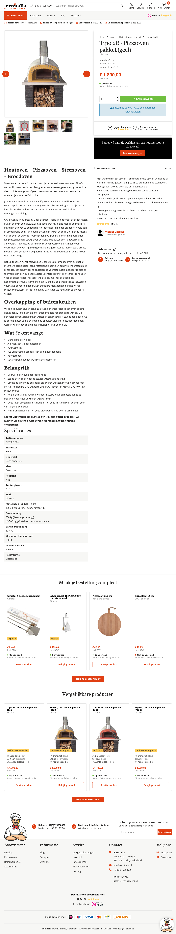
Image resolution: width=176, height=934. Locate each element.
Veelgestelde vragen (83, 852)
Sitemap (130, 929)
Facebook (166, 857)
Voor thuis (35, 15)
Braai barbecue (12, 861)
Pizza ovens (10, 857)
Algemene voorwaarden (90, 929)
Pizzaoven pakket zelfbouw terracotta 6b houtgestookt (132, 37)
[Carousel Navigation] (168, 169)
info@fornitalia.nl (99, 825)
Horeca (51, 15)
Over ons (45, 861)
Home (102, 37)
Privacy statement (68, 929)
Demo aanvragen (132, 153)
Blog (63, 15)
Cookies (107, 929)
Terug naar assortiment (88, 678)
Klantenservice (80, 866)
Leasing (8, 852)
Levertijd (77, 857)
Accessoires (10, 866)
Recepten (76, 15)
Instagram (166, 852)
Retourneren (80, 861)
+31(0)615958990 (41, 5)
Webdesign (118, 929)
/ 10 (88, 899)
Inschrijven (164, 832)
